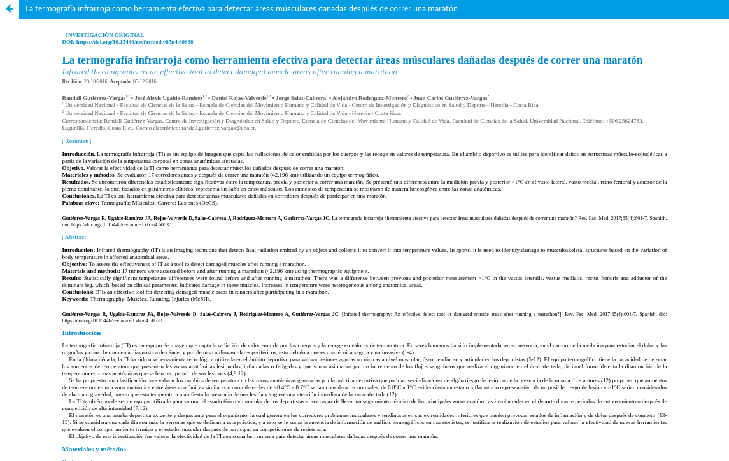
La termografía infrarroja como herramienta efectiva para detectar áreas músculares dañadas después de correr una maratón (241, 9)
